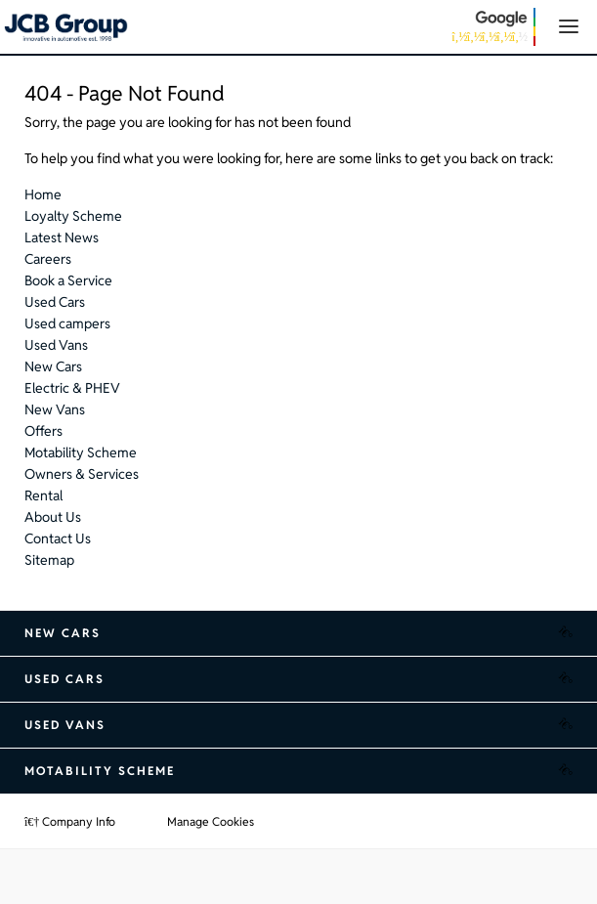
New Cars (53, 366)
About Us (52, 517)
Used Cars (54, 302)
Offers (43, 431)
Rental (43, 495)
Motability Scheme (80, 452)
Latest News (61, 237)
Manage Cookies (210, 821)
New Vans (54, 409)
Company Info (69, 821)
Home (43, 194)
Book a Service (68, 280)
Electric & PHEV (72, 388)
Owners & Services (81, 474)
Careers (47, 259)
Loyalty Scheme (73, 216)
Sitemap (49, 560)
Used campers (67, 323)
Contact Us (57, 538)
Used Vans (56, 345)
